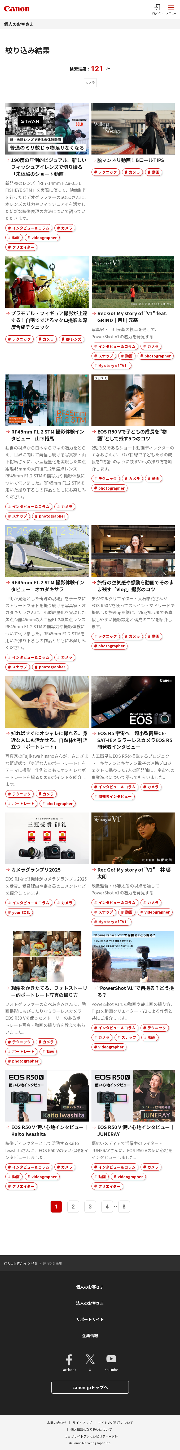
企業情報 (90, 1335)
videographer (44, 237)
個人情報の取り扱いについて (91, 1429)
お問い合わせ (56, 1422)
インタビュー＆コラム (30, 228)
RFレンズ (73, 339)
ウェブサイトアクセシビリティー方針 (91, 1436)
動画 (16, 237)
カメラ (66, 228)
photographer (157, 356)
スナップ (105, 356)
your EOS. (21, 912)
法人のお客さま (90, 1303)
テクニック (107, 172)
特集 (34, 1263)
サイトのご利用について (115, 1422)
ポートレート (23, 803)
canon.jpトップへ (90, 1387)
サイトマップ (82, 1422)
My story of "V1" (113, 365)
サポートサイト (90, 1319)
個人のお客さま (19, 24)
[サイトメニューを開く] (171, 9)
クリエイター (23, 247)
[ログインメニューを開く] (157, 9)
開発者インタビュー (115, 796)
